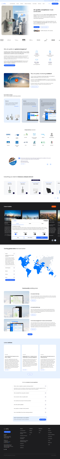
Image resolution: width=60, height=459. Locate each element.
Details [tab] (30, 223)
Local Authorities (12, 3)
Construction (22, 445)
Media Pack (50, 442)
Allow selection (30, 237)
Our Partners (50, 436)
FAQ (39, 432)
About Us (49, 430)
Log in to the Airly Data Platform (49, 0)
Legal (49, 444)
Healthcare (22, 447)
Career (49, 440)
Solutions (21, 3)
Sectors (18, 3)
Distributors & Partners (23, 435)
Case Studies (35, 3)
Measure (30, 430)
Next (50, 164)
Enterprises (22, 443)
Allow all (42, 237)
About (44, 3)
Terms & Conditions (53, 455)
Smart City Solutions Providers (23, 433)
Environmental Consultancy (22, 438)
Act (30, 434)
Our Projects (50, 432)
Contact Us (55, 3)
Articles (40, 430)
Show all (53, 206)
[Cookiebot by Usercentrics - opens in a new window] (44, 220)
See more (30, 334)
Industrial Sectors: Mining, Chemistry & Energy (24, 441)
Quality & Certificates (28, 3)
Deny (18, 237)
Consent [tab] (17, 223)
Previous (47, 164)
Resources (39, 3)
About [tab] (42, 223)
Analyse (30, 432)
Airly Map (56, 0)
